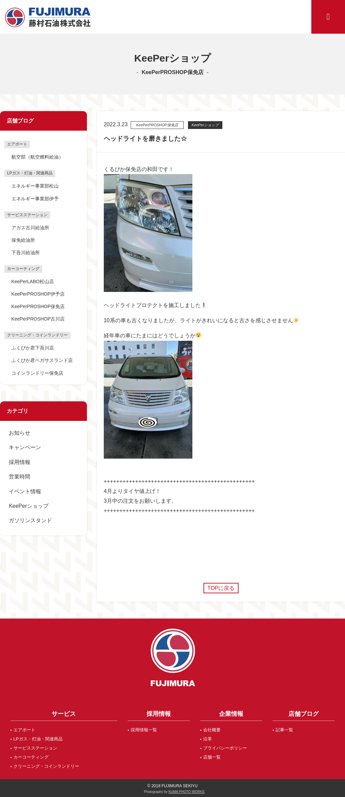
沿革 (207, 738)
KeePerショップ (28, 506)
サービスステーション (35, 748)
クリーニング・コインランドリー (46, 766)
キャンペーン (25, 447)
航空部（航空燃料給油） (37, 157)
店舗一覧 (212, 757)
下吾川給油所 (25, 252)
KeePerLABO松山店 (32, 281)
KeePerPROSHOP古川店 (38, 319)
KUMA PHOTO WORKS (186, 792)
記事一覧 (284, 729)
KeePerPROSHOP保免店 (38, 306)
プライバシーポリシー (225, 748)
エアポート (24, 729)
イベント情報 (25, 491)
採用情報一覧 (144, 729)
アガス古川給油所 (30, 227)
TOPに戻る (221, 588)
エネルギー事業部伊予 (35, 198)
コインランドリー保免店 (37, 373)
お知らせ (19, 433)
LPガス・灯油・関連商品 (38, 738)
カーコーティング (31, 757)
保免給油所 (23, 240)
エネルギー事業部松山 (35, 186)
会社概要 (212, 729)
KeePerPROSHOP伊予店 (38, 294)
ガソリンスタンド (30, 520)
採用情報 (19, 462)
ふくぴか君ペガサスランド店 (42, 360)
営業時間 (19, 476)
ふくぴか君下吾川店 (32, 348)
